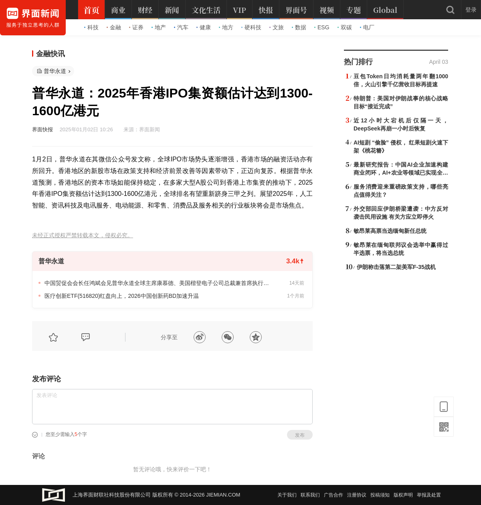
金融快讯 (50, 54)
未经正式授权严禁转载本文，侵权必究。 (82, 235)
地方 (226, 27)
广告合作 (333, 495)
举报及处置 (429, 495)
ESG (321, 27)
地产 (159, 27)
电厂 (367, 27)
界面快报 (42, 129)
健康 (203, 27)
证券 (136, 27)
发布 (300, 435)
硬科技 (251, 27)
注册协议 (356, 495)
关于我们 (287, 495)
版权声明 (403, 495)
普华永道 (55, 71)
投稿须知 (380, 495)
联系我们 (310, 495)
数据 (299, 27)
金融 (114, 27)
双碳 (345, 27)
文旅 (276, 27)
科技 (91, 27)
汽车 (181, 27)
